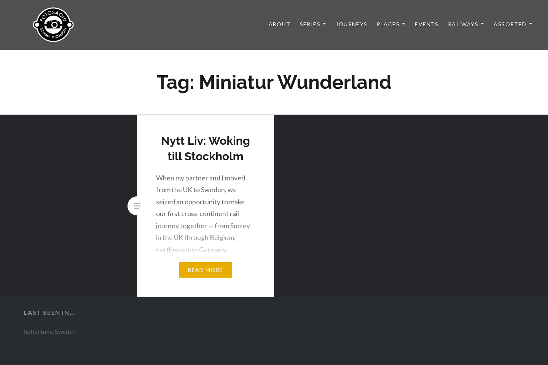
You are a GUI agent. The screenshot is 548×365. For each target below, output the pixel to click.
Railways (463, 24)
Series (310, 24)
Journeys (351, 24)
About (280, 24)
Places (388, 24)
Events (426, 24)
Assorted (510, 24)
